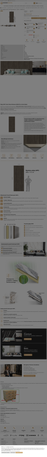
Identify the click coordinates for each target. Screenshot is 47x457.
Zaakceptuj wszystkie (19, 452)
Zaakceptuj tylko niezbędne (5, 452)
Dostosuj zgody (13, 452)
